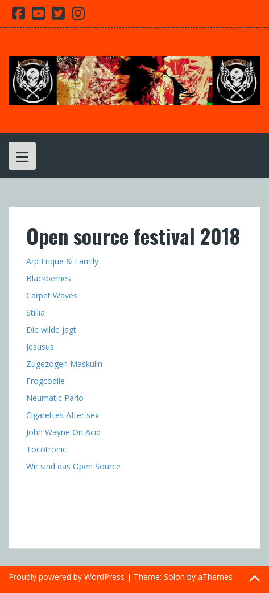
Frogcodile (45, 380)
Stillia (35, 312)
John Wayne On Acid (63, 432)
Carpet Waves (51, 295)
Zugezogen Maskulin (64, 363)
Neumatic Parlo (55, 397)
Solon (174, 576)
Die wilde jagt (51, 329)
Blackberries (48, 278)
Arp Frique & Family (63, 261)
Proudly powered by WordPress (67, 576)
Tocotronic (46, 449)
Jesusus (40, 346)
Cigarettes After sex (62, 415)
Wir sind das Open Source (73, 466)
